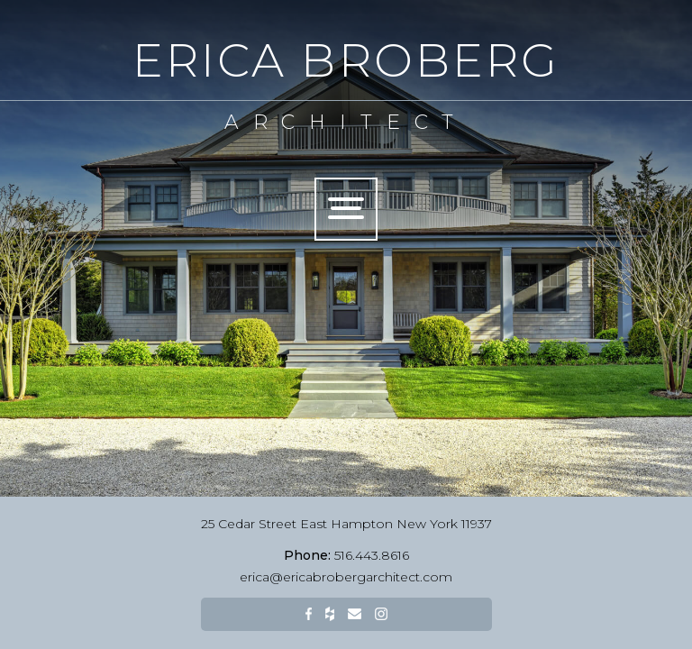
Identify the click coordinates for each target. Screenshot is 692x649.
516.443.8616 (346, 555)
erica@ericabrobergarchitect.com (346, 577)
